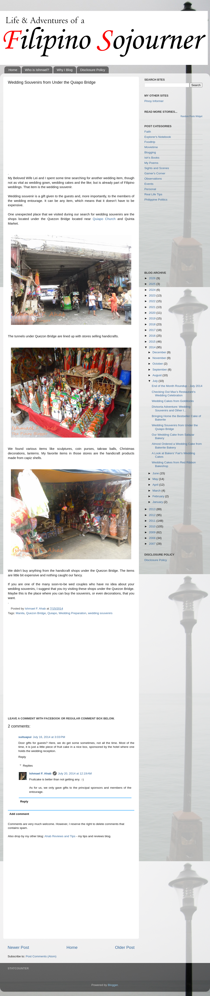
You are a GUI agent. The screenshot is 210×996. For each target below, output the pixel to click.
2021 (152, 307)
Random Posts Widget (192, 116)
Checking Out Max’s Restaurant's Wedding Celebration (174, 393)
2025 (152, 284)
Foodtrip (149, 142)
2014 (152, 347)
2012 (152, 515)
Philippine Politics (155, 199)
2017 (152, 330)
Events (148, 183)
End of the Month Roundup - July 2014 (177, 386)
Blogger (113, 985)
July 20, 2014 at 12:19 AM (75, 773)
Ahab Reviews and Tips (59, 836)
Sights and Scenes (156, 168)
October (158, 363)
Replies (28, 765)
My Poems (151, 163)
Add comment (19, 814)
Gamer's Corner (154, 173)
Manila (20, 613)
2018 (152, 324)
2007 (152, 543)
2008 (152, 538)
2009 (152, 532)
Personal (150, 189)
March (156, 490)
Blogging (150, 152)
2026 (152, 278)
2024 (152, 289)
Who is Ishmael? (37, 70)
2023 (152, 295)
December (159, 352)
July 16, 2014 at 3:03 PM (49, 737)
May (155, 479)
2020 (152, 312)
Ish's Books (151, 157)
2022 (152, 301)
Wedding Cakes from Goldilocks (173, 401)
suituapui (25, 737)
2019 (152, 318)
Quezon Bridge (36, 613)
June (156, 473)
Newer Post (18, 947)
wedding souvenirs (100, 613)
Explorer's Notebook (157, 137)
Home (13, 70)
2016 (152, 335)
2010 (152, 526)
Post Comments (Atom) (41, 956)
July (155, 381)
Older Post (125, 947)
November (159, 358)
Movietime (151, 147)
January (158, 502)
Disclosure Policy (92, 70)
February (158, 496)
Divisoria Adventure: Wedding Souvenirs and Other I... (171, 408)
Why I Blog (65, 70)
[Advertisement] (49, 129)
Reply (22, 757)
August (157, 375)
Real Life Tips (153, 194)
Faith (147, 131)
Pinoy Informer (154, 101)
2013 (152, 509)
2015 (152, 341)
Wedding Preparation (72, 613)
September (160, 369)
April (155, 484)
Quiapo (52, 613)
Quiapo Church (104, 219)
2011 (152, 520)
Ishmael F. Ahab (40, 773)
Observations (153, 178)
